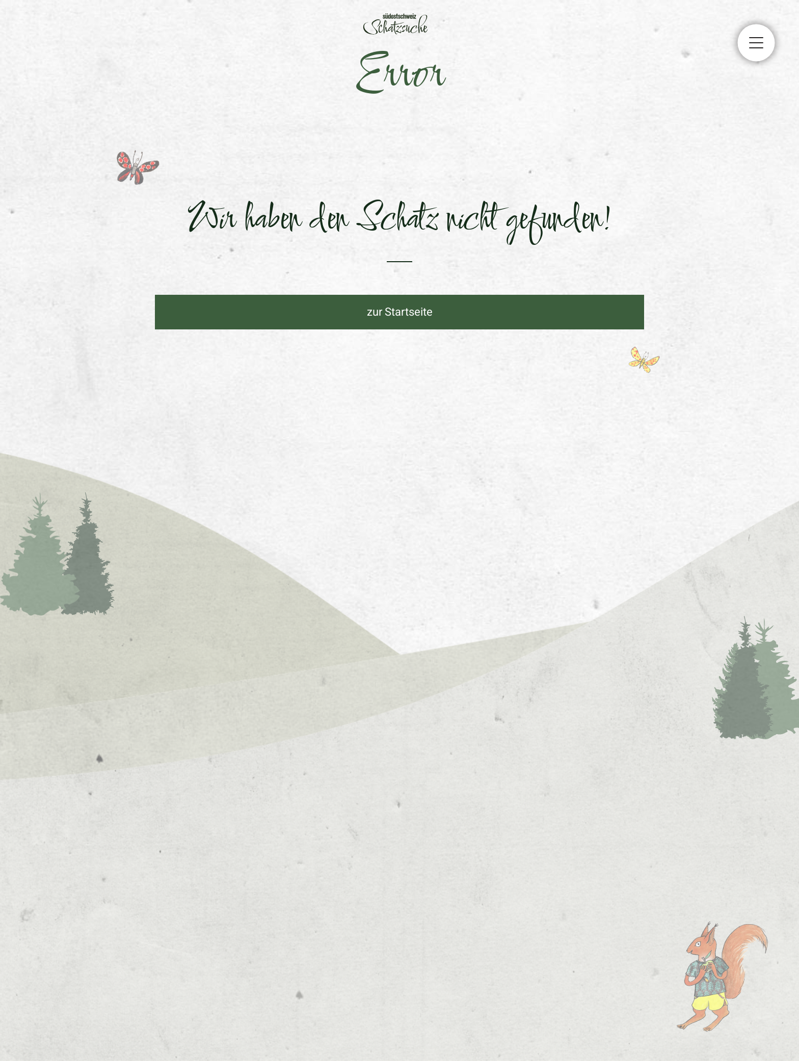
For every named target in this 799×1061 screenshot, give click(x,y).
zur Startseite (400, 312)
